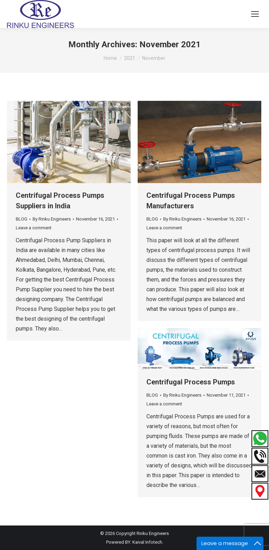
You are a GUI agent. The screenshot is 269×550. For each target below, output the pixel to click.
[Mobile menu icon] (255, 14)
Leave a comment (33, 227)
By (52, 219)
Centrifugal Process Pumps (190, 382)
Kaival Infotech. (147, 542)
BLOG (21, 219)
